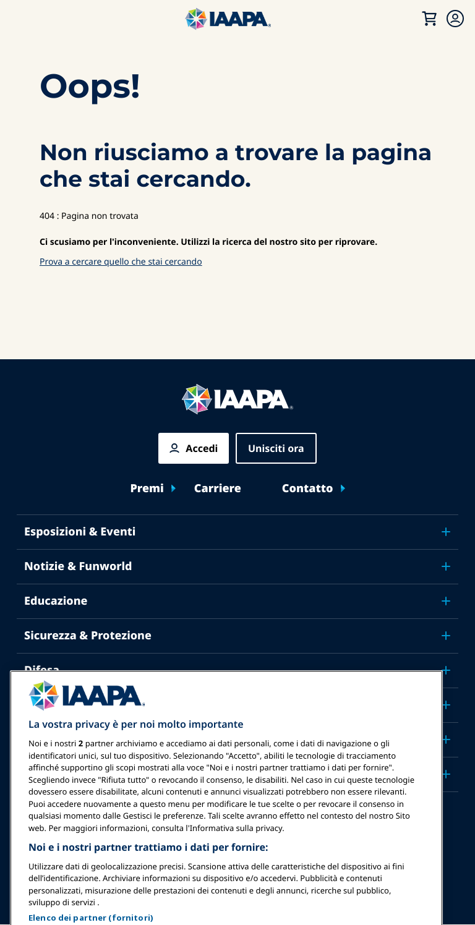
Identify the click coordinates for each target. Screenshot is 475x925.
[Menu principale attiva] (22, 18)
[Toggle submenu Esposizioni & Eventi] (446, 532)
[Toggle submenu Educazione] (446, 601)
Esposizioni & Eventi (79, 531)
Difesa (41, 670)
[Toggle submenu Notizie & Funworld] (446, 566)
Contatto (307, 488)
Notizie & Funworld (78, 566)
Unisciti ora (276, 448)
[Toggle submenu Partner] (446, 774)
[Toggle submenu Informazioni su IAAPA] (446, 739)
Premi (146, 488)
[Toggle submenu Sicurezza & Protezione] (446, 635)
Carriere (217, 488)
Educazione (56, 601)
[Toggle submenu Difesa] (446, 670)
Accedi (202, 448)
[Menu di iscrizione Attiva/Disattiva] (455, 18)
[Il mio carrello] (429, 18)
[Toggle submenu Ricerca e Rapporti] (446, 705)
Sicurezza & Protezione (88, 635)
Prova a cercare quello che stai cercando (121, 262)
